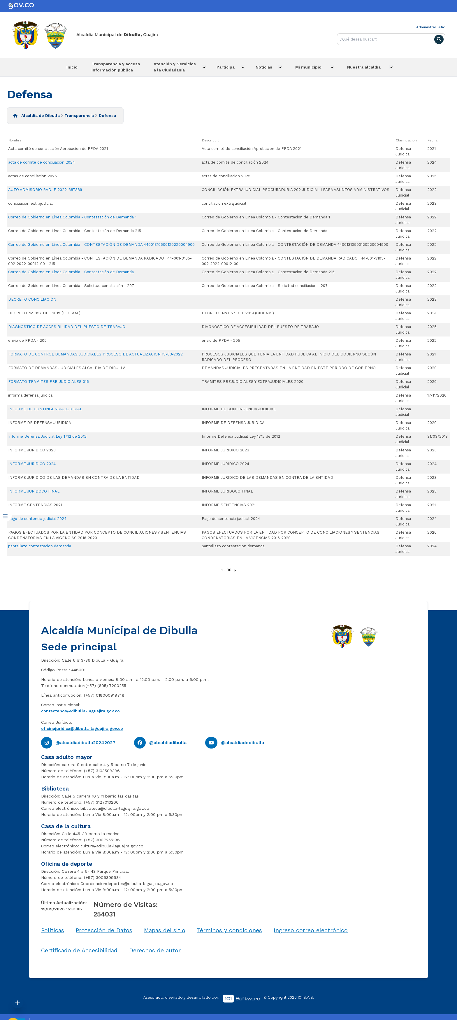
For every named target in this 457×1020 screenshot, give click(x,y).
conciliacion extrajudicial (30, 202)
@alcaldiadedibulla (242, 742)
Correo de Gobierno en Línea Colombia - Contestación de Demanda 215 (74, 230)
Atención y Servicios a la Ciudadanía (175, 66)
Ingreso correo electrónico (311, 929)
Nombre (15, 140)
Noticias (272, 66)
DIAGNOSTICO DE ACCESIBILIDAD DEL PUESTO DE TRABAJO (66, 326)
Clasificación (406, 140)
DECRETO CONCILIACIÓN (32, 298)
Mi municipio (319, 66)
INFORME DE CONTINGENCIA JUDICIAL (45, 408)
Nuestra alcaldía (374, 66)
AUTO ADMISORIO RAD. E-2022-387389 (45, 189)
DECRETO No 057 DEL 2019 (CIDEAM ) (44, 312)
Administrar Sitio (430, 27)
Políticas (52, 929)
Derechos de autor (155, 949)
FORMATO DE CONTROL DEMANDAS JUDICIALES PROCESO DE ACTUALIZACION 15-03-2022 (95, 353)
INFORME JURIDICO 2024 (32, 463)
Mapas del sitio (164, 929)
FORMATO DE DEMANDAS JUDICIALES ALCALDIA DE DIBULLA (67, 367)
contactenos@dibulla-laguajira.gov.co (80, 710)
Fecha (432, 140)
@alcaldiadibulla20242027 (85, 742)
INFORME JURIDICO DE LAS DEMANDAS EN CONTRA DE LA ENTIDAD (74, 476)
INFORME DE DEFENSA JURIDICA (39, 422)
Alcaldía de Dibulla (40, 115)
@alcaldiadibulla (168, 742)
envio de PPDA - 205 (27, 339)
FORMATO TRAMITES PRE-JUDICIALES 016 (48, 380)
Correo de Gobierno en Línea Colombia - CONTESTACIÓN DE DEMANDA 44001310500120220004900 (101, 243)
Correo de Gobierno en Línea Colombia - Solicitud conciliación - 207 (71, 285)
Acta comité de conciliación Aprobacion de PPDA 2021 (58, 148)
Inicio (64, 66)
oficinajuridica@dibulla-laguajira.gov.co (82, 727)
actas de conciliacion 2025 (32, 175)
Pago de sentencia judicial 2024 (37, 518)
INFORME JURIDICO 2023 (32, 449)
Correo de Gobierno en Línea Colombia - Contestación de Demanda (71, 271)
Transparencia (79, 115)
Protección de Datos (104, 929)
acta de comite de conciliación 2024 (41, 161)
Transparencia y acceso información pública (111, 66)
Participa (230, 66)
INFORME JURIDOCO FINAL (33, 490)
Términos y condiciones (229, 929)
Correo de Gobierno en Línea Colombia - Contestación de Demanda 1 (72, 216)
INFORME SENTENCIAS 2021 (35, 504)
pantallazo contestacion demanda (39, 545)
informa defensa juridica (30, 394)
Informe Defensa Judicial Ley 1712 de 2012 (47, 435)
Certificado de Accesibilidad (79, 949)
